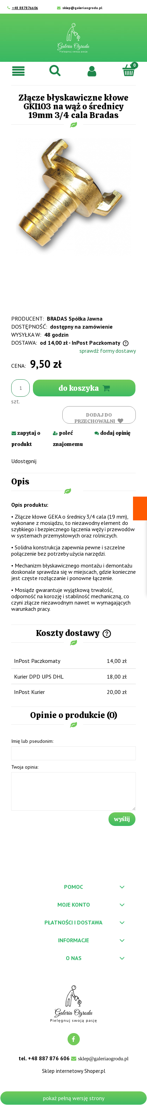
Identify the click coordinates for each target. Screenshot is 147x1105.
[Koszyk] (128, 70)
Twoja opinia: (24, 767)
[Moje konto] (92, 70)
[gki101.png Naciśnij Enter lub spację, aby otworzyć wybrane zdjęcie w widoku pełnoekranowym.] (73, 196)
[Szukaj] (55, 70)
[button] (18, 71)
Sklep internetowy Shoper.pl (73, 1071)
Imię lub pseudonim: (32, 741)
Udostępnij (23, 461)
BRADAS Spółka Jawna (75, 318)
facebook (74, 1039)
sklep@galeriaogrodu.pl (82, 8)
